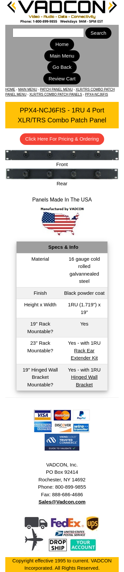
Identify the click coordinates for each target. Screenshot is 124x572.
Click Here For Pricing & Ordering (62, 139)
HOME (10, 89)
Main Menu (62, 56)
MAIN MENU (27, 89)
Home (61, 44)
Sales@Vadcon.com (61, 502)
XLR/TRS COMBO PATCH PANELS (55, 94)
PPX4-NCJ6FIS (96, 94)
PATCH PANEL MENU (56, 89)
